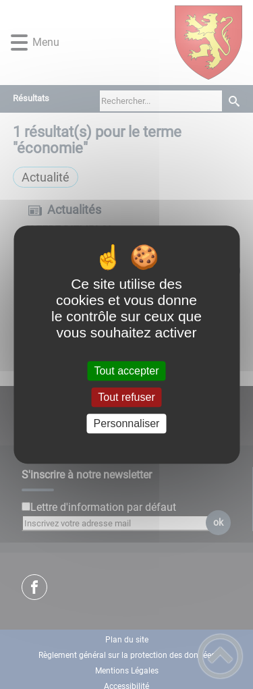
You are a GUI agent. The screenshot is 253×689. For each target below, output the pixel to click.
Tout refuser (126, 397)
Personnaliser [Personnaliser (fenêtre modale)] (127, 423)
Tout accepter (126, 371)
